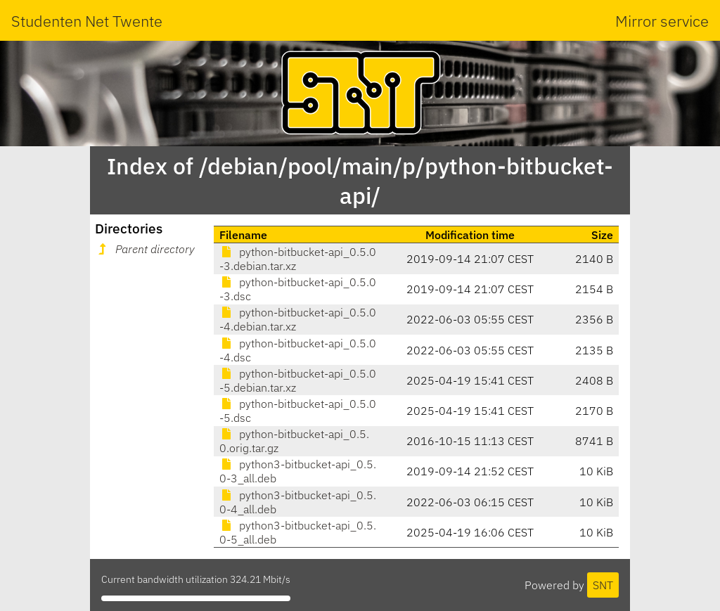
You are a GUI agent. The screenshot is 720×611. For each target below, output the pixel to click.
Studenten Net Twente (86, 21)
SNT (603, 585)
